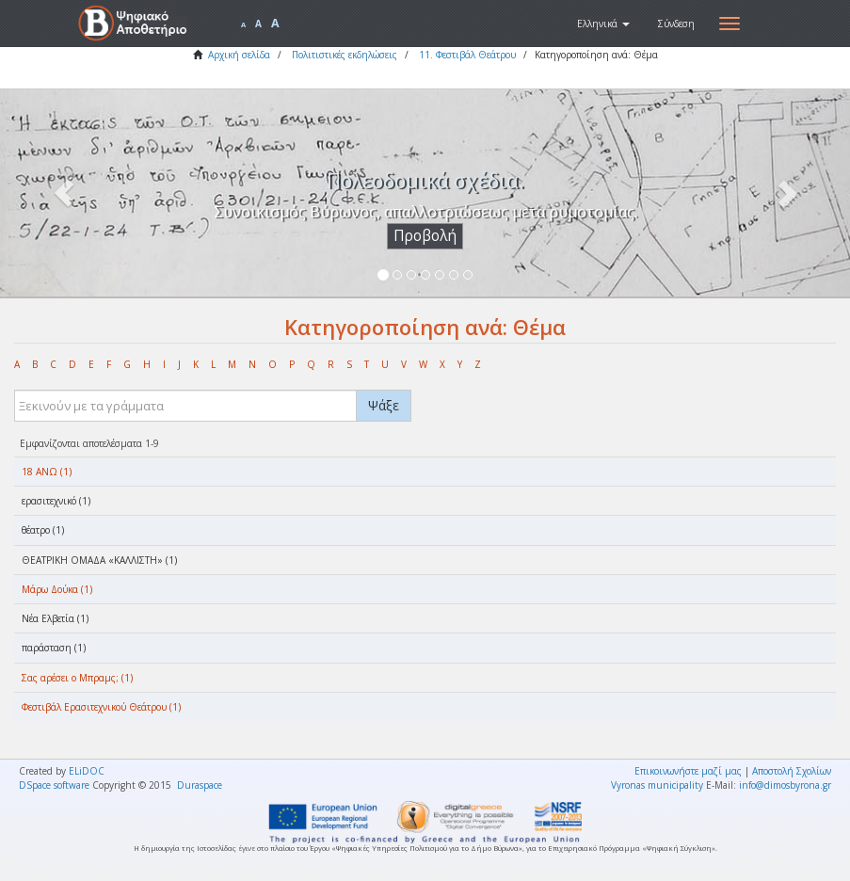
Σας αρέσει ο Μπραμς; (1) (77, 677)
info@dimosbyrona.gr (785, 785)
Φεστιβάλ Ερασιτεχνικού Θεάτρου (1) (101, 706)
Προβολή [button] (425, 236)
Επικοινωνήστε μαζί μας (688, 770)
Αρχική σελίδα (239, 54)
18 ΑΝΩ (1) (47, 471)
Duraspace (199, 785)
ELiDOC (86, 770)
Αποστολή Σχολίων (791, 770)
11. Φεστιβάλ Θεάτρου (467, 54)
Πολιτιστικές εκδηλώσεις (344, 54)
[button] (603, 23)
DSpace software (54, 785)
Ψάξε (383, 405)
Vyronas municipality (657, 785)
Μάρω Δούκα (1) (57, 589)
